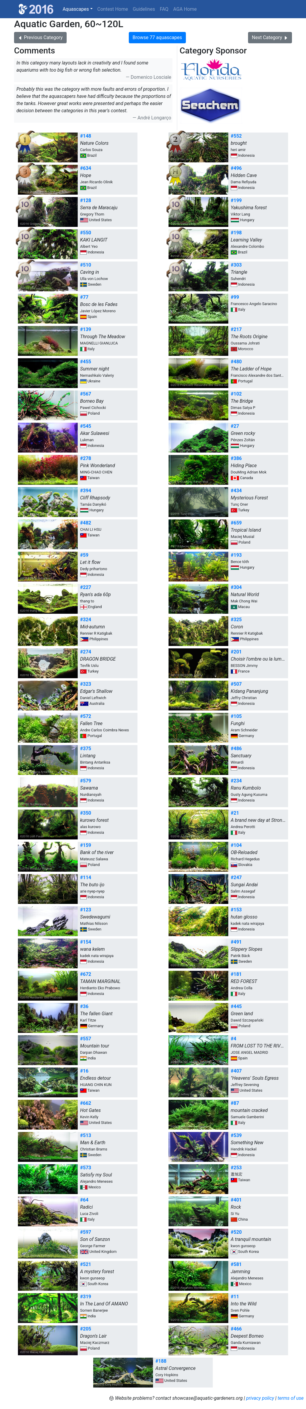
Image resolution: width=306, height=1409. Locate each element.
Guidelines (144, 9)
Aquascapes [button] (75, 9)
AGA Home (185, 9)
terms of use (291, 1398)
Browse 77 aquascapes (157, 37)
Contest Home (112, 9)
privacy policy (260, 1398)
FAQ (164, 9)
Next (270, 37)
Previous (40, 37)
